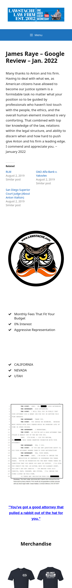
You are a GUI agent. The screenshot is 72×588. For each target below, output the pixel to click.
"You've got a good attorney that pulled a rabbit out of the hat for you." (36, 513)
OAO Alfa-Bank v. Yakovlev (46, 173)
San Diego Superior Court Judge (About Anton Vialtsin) (18, 193)
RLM (8, 172)
